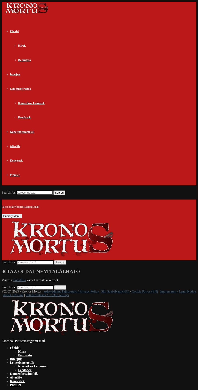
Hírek (22, 45)
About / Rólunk (13, 295)
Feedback (24, 117)
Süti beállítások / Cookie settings (47, 295)
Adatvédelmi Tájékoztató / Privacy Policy (71, 291)
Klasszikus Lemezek (31, 103)
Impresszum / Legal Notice (178, 291)
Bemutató (24, 60)
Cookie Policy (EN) (145, 291)
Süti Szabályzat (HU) (115, 291)
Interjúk (15, 74)
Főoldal (14, 31)
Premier (15, 175)
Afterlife (15, 146)
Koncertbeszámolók (22, 131)
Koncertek (16, 160)
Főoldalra (19, 280)
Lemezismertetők (20, 88)
